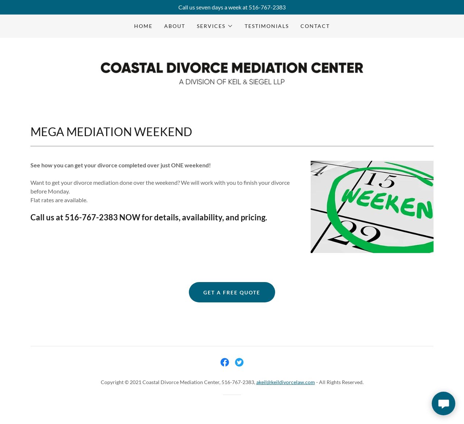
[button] (215, 26)
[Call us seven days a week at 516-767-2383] (232, 7)
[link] (231, 72)
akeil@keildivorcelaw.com (285, 382)
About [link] (174, 26)
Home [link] (143, 26)
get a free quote (231, 292)
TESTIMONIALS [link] (267, 26)
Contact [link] (315, 26)
